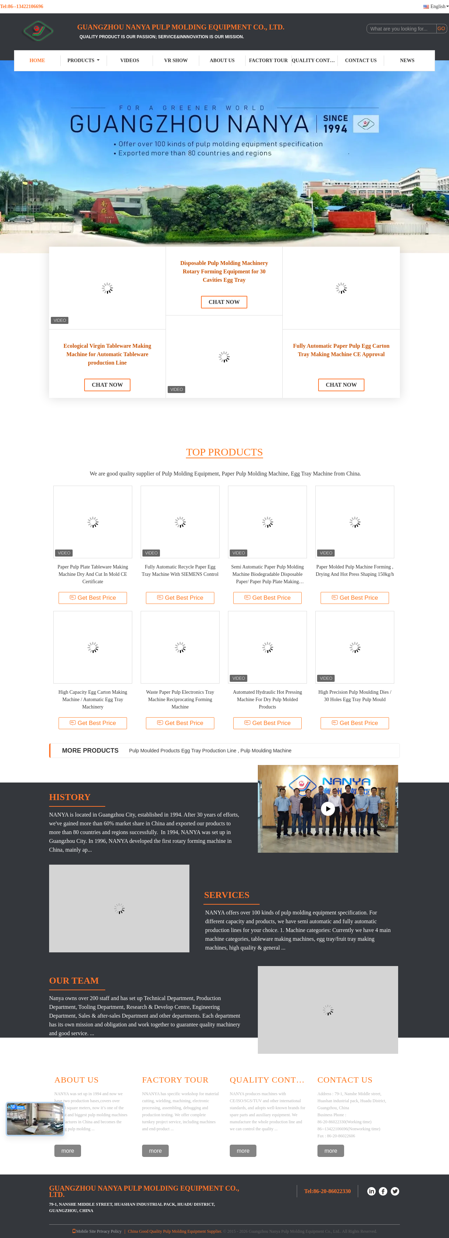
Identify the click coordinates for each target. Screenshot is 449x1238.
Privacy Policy (109, 1231)
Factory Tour (268, 60)
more (67, 1151)
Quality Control (315, 60)
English (439, 6)
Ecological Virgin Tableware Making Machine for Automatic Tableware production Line (107, 354)
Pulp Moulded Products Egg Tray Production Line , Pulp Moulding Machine (210, 750)
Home (37, 60)
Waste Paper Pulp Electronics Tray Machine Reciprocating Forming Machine (180, 700)
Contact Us (361, 60)
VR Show (176, 60)
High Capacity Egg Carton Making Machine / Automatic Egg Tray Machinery (93, 700)
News (407, 60)
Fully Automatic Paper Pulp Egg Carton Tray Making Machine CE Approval (341, 350)
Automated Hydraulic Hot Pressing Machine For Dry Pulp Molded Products (267, 700)
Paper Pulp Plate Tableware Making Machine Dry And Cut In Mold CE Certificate (93, 574)
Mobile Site (84, 1231)
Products (83, 60)
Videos (129, 60)
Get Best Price (92, 597)
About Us (222, 60)
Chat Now (107, 385)
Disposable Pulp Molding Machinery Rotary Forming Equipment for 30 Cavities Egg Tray (224, 271)
